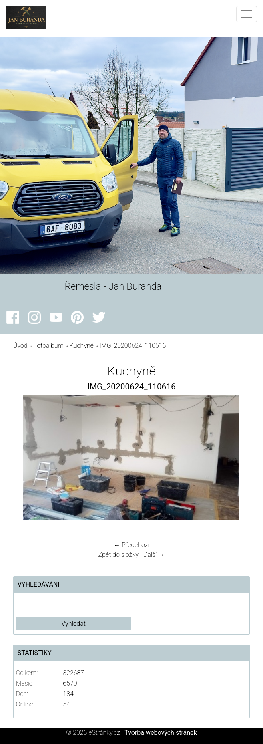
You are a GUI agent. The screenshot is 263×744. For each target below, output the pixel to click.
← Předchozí (131, 545)
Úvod (20, 345)
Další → (154, 555)
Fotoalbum (49, 345)
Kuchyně (82, 345)
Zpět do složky (118, 555)
